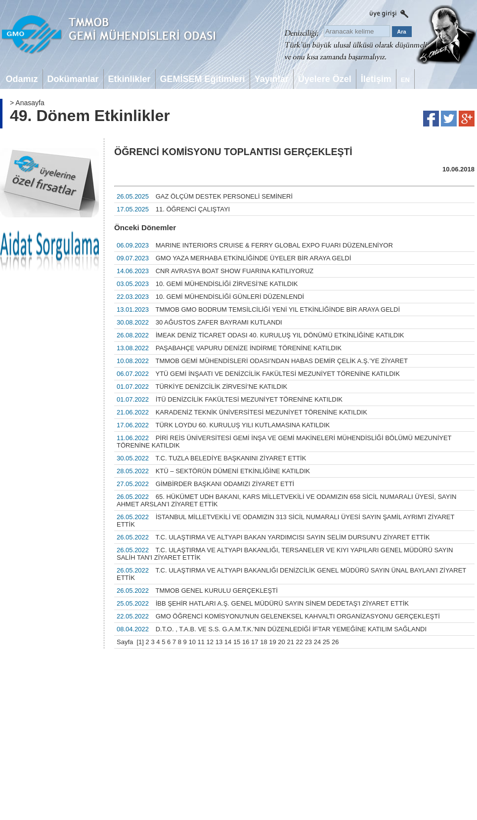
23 (308, 642)
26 (335, 642)
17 (254, 642)
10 (191, 642)
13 (219, 642)
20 (281, 642)
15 (236, 642)
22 (299, 642)
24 (317, 642)
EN (405, 79)
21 (290, 642)
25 (326, 642)
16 (245, 642)
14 (227, 642)
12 (210, 642)
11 (201, 642)
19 (272, 642)
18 (263, 642)
